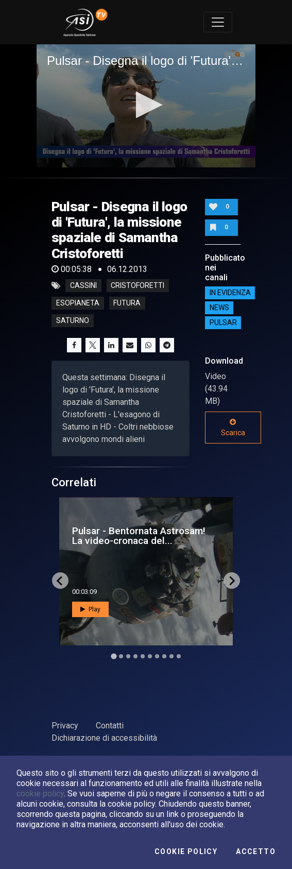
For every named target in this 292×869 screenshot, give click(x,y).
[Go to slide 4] (135, 656)
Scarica (233, 427)
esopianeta (77, 303)
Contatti (110, 725)
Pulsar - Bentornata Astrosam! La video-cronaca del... (138, 536)
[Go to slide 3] (128, 656)
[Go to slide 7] (157, 656)
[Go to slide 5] (143, 656)
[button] (146, 105)
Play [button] (90, 609)
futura (127, 303)
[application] (146, 105)
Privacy (64, 725)
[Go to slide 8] (164, 656)
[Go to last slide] (60, 580)
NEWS (219, 307)
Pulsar (223, 322)
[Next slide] (232, 580)
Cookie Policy (185, 851)
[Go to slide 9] (171, 656)
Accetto (256, 851)
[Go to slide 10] (179, 656)
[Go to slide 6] (150, 656)
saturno (72, 321)
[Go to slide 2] (121, 656)
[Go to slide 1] (113, 656)
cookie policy (40, 793)
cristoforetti (137, 286)
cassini (83, 286)
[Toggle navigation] (217, 22)
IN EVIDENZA (230, 292)
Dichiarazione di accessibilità (104, 738)
